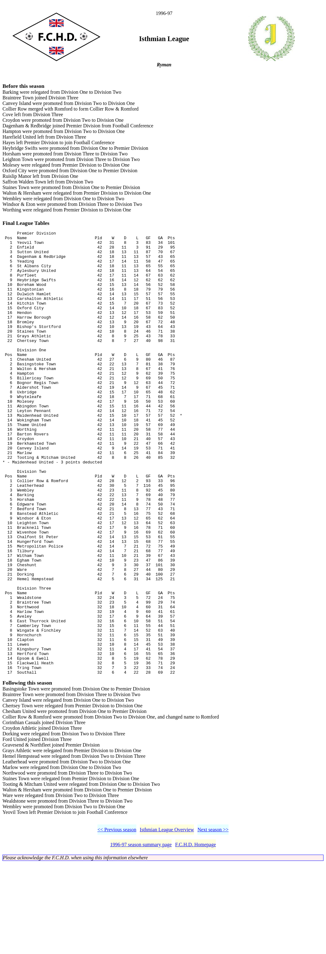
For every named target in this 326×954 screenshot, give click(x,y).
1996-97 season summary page (141, 935)
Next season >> (213, 920)
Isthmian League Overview (167, 920)
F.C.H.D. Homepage (195, 935)
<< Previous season (116, 920)
